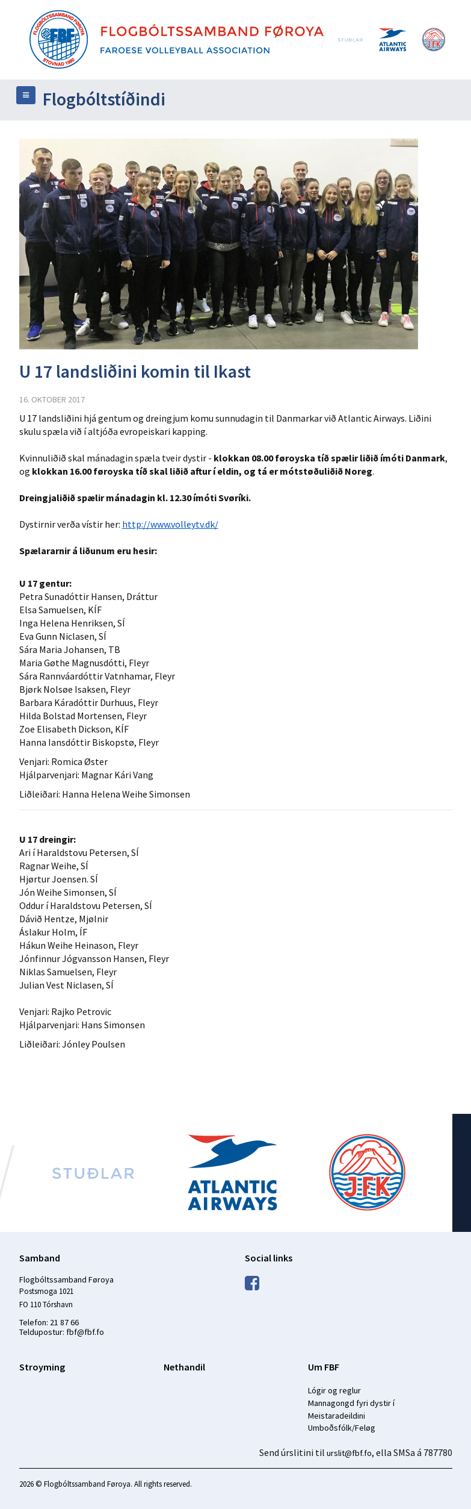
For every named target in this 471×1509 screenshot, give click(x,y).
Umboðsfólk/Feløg (341, 1427)
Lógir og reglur (334, 1390)
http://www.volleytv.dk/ (170, 524)
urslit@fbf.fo (349, 1453)
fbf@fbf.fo (85, 1331)
